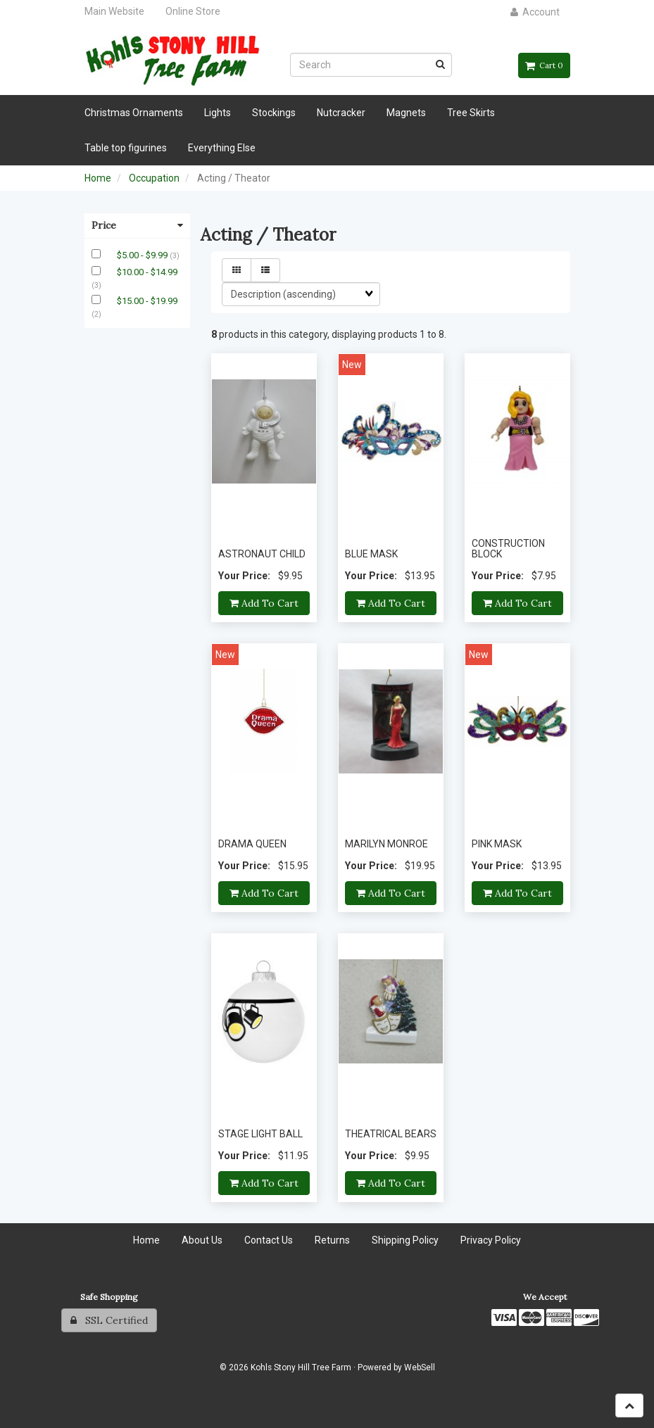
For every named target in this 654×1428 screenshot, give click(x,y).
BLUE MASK (371, 554)
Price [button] (137, 225)
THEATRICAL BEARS (390, 1133)
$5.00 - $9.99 (143, 255)
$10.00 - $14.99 (147, 272)
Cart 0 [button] (544, 65)
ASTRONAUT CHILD (262, 554)
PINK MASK (497, 843)
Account (535, 12)
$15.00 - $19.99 (147, 301)
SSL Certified (109, 1320)
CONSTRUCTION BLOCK (508, 549)
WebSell (419, 1367)
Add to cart (263, 603)
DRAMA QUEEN (252, 843)
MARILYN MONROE (386, 843)
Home (97, 178)
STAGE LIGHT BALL (260, 1133)
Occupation (154, 178)
